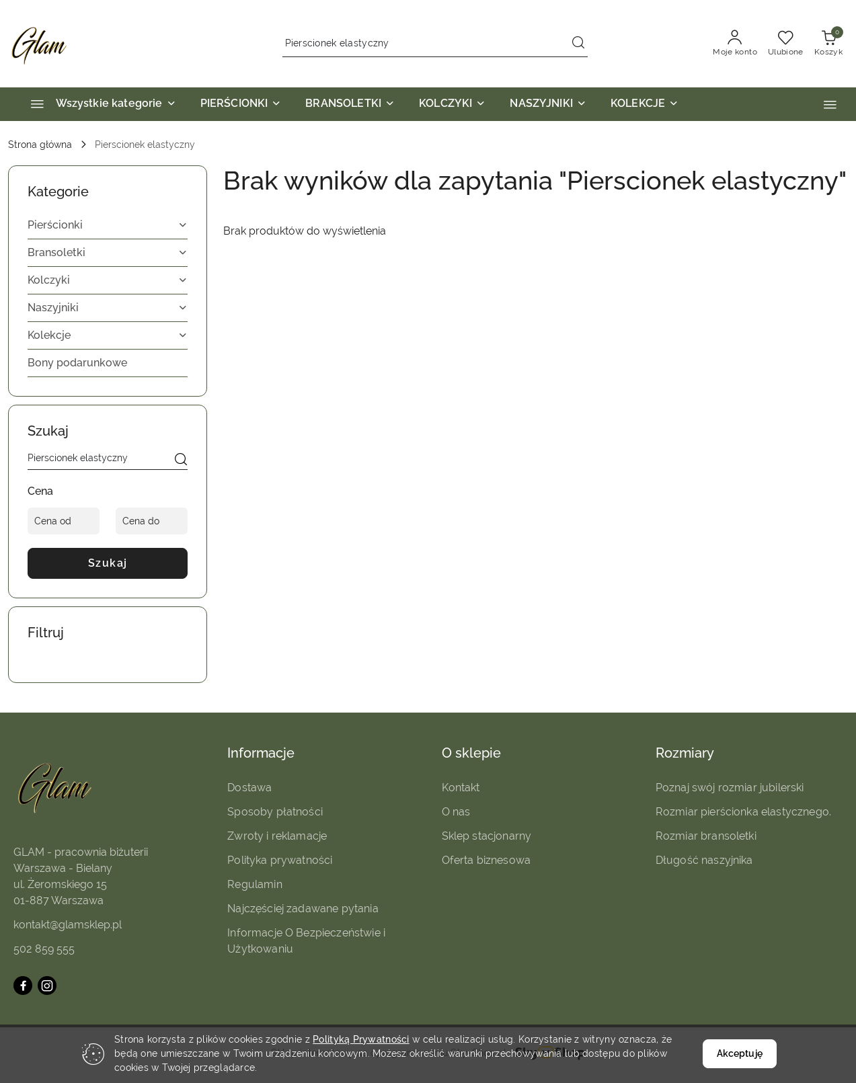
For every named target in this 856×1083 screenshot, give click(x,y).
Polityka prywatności (279, 860)
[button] (830, 104)
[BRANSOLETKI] (350, 104)
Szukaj (108, 563)
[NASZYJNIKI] (548, 104)
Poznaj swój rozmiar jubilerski (730, 787)
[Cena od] (64, 521)
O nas (456, 811)
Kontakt (461, 787)
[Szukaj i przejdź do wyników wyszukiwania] (578, 44)
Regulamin (254, 884)
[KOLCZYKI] (452, 104)
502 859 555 (44, 948)
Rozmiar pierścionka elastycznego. (743, 811)
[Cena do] (152, 521)
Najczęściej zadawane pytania (302, 908)
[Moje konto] (735, 44)
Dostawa (249, 787)
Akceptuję (740, 1053)
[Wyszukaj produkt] (435, 43)
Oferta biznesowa (486, 860)
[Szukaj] (181, 460)
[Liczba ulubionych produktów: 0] (786, 44)
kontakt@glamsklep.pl (67, 924)
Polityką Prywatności (361, 1039)
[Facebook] (22, 985)
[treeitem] (108, 225)
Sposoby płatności (275, 811)
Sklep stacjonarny (487, 836)
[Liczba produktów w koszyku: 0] (828, 44)
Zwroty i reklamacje (277, 836)
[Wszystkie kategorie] (97, 104)
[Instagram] (47, 985)
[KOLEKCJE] (644, 104)
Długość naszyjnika (704, 860)
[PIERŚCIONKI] (241, 104)
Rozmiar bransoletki (706, 836)
